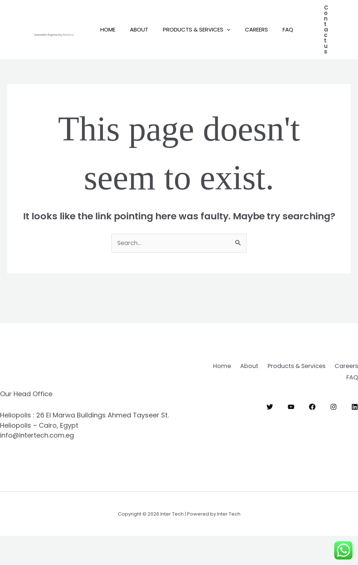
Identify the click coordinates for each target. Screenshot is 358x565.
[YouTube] (291, 433)
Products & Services (205, 22)
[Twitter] (269, 433)
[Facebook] (312, 433)
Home (109, 22)
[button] (235, 22)
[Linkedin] (354, 433)
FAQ (107, 66)
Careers (269, 22)
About (144, 22)
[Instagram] (333, 433)
